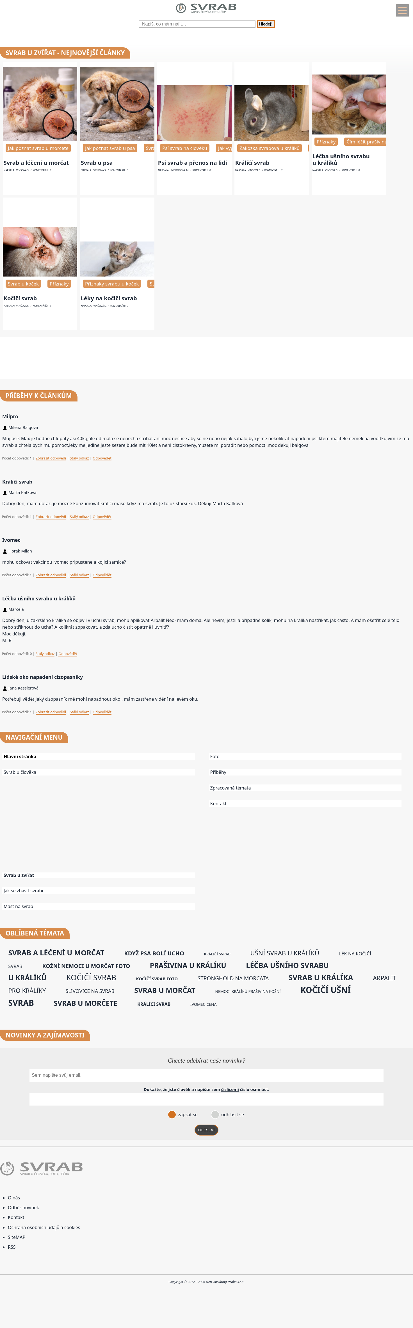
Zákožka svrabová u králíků (269, 148)
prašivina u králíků (188, 965)
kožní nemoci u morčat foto (86, 966)
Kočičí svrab (20, 298)
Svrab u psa (97, 162)
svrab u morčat (164, 990)
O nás (14, 1198)
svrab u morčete (86, 1003)
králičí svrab (217, 953)
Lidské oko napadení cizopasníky (42, 677)
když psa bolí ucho (154, 953)
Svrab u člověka (20, 772)
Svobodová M (180, 170)
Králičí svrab (252, 162)
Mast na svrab (18, 906)
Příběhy (218, 772)
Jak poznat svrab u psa (110, 148)
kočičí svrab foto (157, 978)
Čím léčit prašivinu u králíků (377, 141)
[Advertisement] (103, 828)
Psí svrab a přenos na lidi (192, 162)
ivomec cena (203, 1004)
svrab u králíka (321, 977)
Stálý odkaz (79, 458)
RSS (12, 1247)
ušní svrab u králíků (285, 953)
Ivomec (11, 540)
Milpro (10, 416)
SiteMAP (16, 1237)
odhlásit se (232, 1114)
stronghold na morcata (233, 978)
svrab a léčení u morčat (56, 952)
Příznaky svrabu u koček (112, 283)
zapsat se (187, 1114)
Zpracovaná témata (230, 788)
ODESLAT (206, 1130)
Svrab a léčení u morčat (36, 162)
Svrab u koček (23, 283)
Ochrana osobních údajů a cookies (44, 1227)
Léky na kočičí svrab (109, 298)
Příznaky (326, 141)
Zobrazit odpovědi (51, 458)
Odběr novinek (23, 1207)
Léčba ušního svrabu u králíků (341, 159)
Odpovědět (102, 458)
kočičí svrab (91, 977)
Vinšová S (22, 170)
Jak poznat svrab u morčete (38, 148)
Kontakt (218, 803)
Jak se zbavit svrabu (24, 891)
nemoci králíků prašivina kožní (248, 991)
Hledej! (266, 24)
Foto (215, 756)
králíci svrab (153, 1004)
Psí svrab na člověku (184, 148)
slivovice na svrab (90, 991)
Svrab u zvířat (19, 875)
